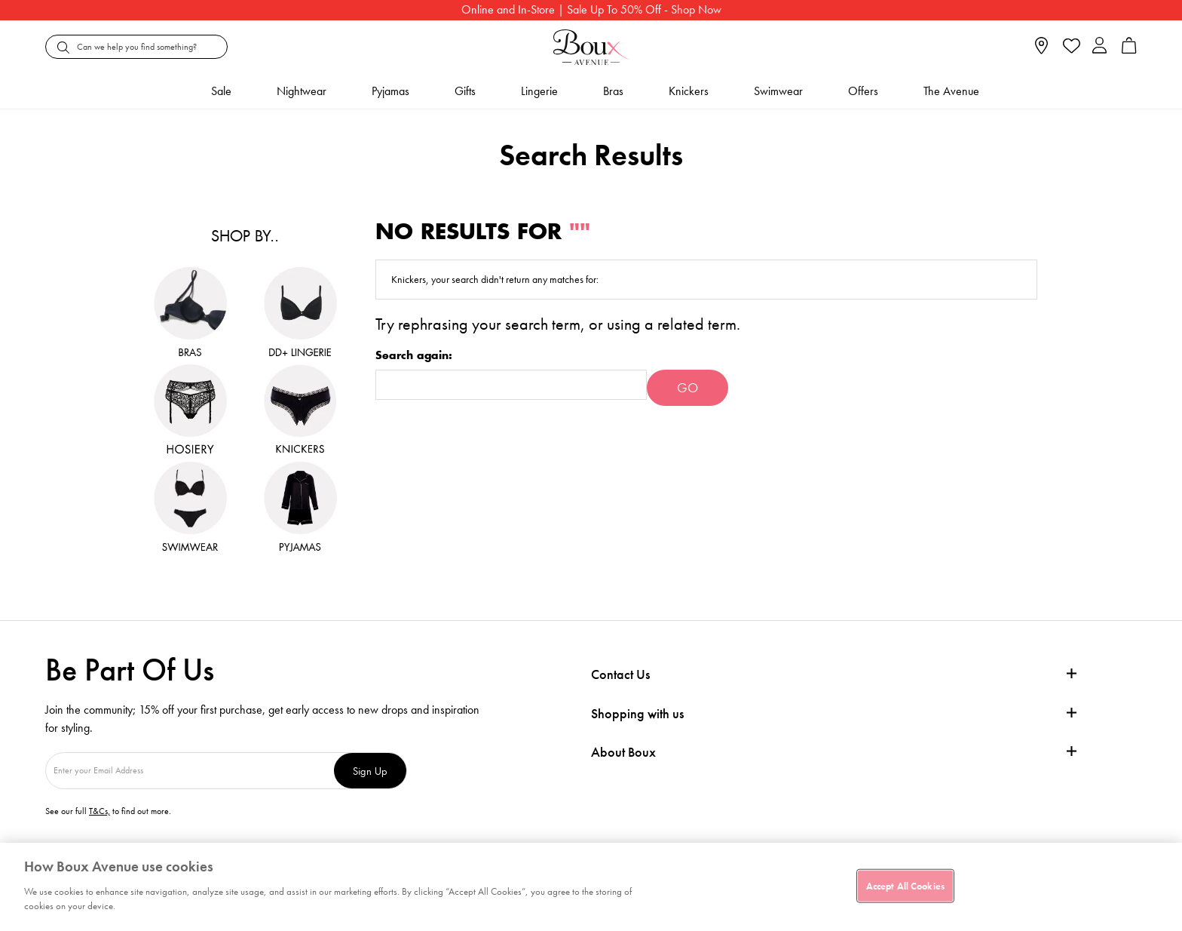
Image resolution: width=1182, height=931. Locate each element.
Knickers (689, 91)
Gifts (465, 91)
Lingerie (539, 91)
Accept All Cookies (905, 885)
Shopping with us (637, 713)
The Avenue (951, 91)
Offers (863, 91)
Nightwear (301, 91)
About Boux (623, 752)
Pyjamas (390, 91)
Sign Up (370, 770)
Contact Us (620, 674)
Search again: (413, 355)
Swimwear (778, 91)
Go (687, 387)
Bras (613, 91)
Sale (221, 91)
